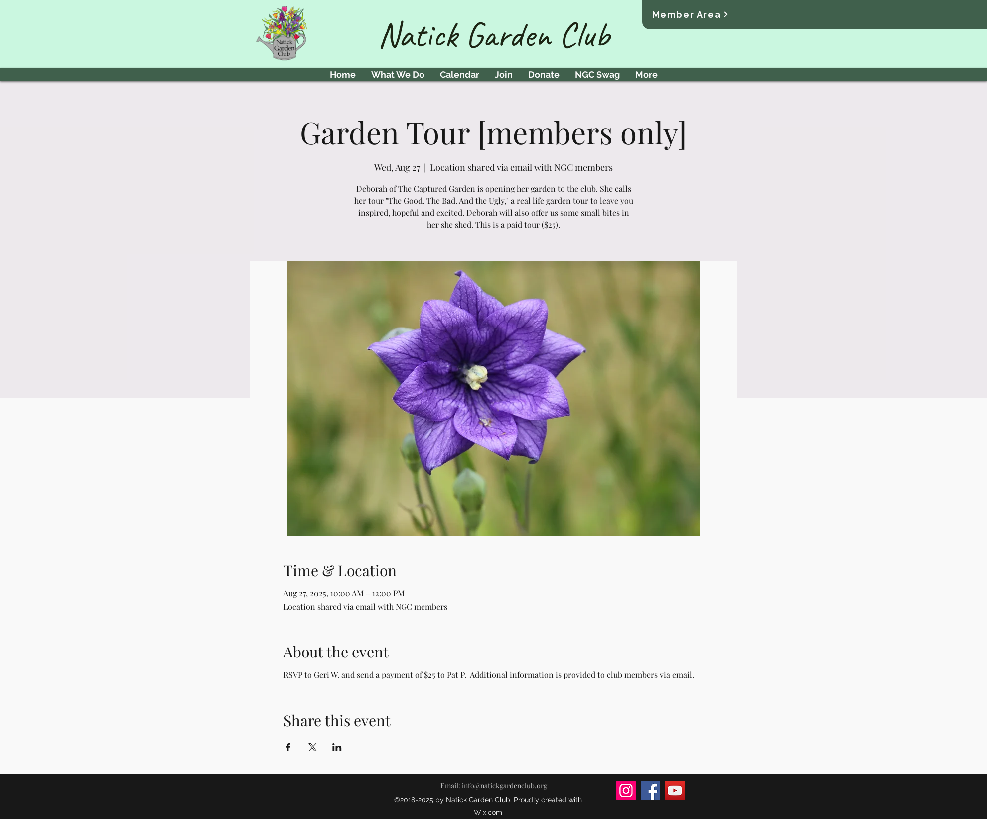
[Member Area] (690, 14)
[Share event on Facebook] (288, 747)
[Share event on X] (312, 747)
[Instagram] (626, 790)
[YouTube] (675, 790)
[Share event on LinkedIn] (337, 747)
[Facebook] (650, 790)
